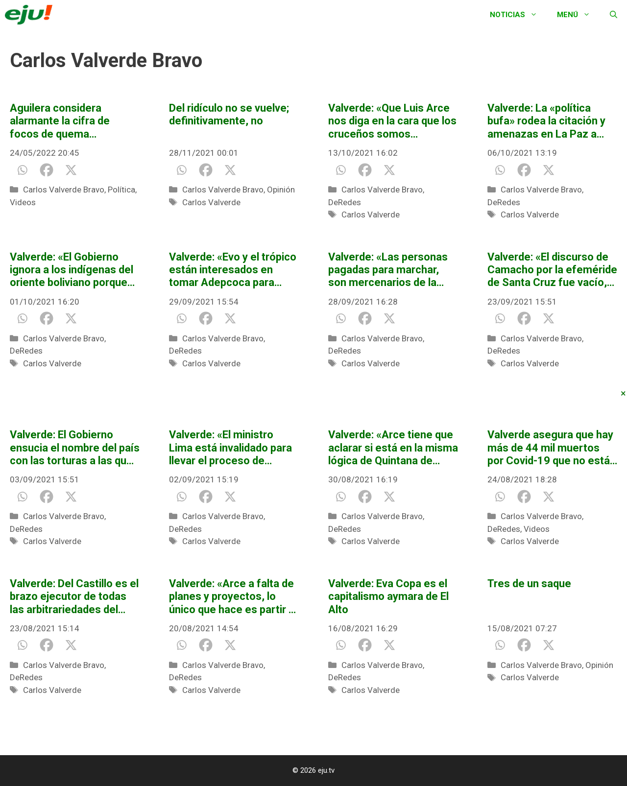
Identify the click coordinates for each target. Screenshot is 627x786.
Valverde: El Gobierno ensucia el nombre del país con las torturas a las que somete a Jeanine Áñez (75, 448)
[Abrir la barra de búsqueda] (613, 14)
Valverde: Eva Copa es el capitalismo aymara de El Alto (388, 596)
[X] (71, 170)
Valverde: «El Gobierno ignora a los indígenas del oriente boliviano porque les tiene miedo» (71, 270)
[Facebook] (46, 170)
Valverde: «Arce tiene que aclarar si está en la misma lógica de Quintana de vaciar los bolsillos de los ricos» (393, 448)
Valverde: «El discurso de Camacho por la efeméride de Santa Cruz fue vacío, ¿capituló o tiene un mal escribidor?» (552, 270)
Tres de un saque (529, 583)
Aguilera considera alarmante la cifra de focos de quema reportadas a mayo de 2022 (63, 121)
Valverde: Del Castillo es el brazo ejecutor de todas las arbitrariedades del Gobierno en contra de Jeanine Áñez (74, 596)
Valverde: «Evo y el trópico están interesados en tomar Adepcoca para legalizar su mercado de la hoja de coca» (232, 270)
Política (121, 189)
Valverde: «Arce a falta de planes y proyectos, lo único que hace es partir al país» (233, 596)
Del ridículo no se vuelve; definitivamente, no (229, 114)
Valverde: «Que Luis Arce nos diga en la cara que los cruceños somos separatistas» (392, 121)
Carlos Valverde (211, 202)
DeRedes (344, 202)
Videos (23, 202)
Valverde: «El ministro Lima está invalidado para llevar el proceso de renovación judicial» (230, 448)
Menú (578, 14)
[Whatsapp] (22, 170)
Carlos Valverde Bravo (63, 189)
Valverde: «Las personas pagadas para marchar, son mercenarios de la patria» (388, 270)
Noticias (518, 14)
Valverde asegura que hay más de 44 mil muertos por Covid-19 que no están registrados (551, 448)
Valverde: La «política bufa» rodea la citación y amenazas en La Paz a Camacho (546, 121)
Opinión (281, 189)
